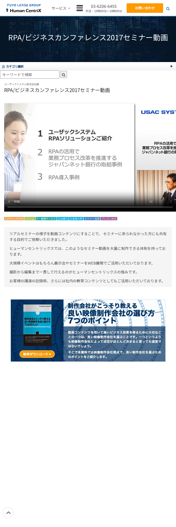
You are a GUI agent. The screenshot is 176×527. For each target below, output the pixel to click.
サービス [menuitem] (56, 8)
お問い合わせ (145, 7)
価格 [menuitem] (82, 8)
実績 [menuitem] (71, 8)
